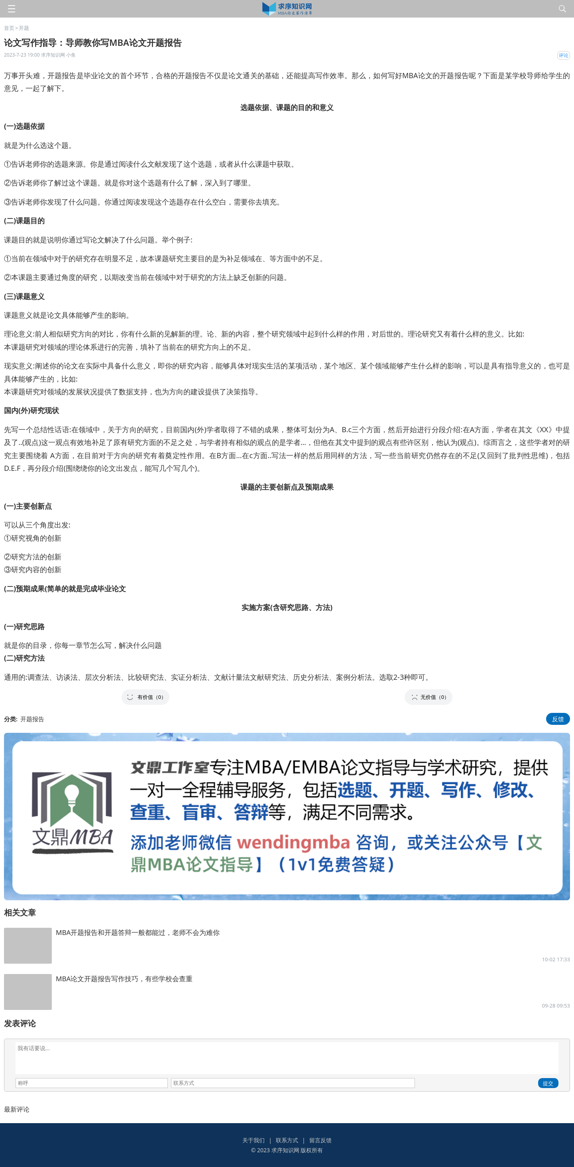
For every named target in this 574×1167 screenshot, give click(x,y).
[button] (145, 697)
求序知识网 (285, 1150)
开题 (24, 27)
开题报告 (32, 719)
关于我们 (253, 1140)
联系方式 (287, 1140)
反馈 (558, 719)
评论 (563, 55)
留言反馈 (320, 1140)
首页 (9, 27)
